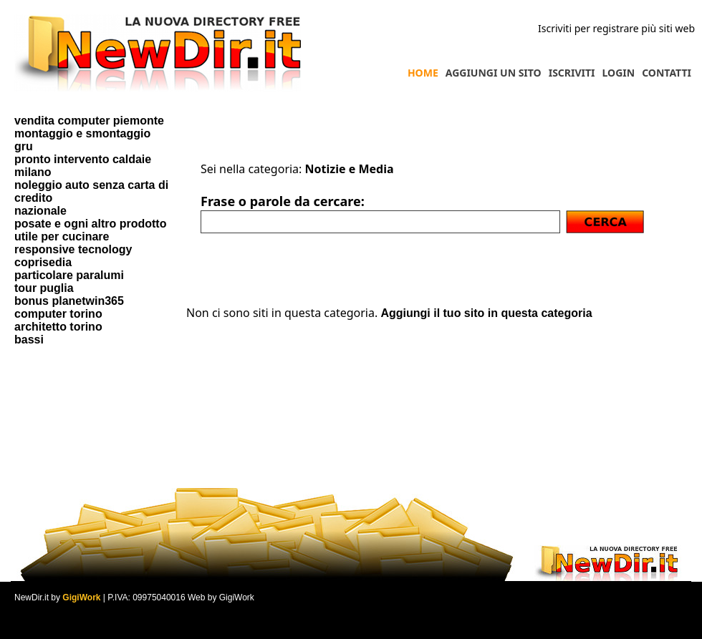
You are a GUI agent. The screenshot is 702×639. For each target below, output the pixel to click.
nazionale (40, 211)
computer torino (58, 314)
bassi (29, 339)
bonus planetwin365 (69, 301)
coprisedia (43, 262)
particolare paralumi (69, 275)
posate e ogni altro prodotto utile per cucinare (90, 230)
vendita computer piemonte (89, 120)
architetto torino (58, 327)
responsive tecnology (73, 249)
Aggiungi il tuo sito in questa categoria (486, 313)
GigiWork (81, 597)
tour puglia (44, 288)
